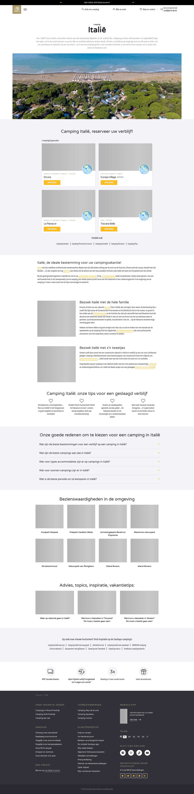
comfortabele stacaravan (87, 276)
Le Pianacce (50, 223)
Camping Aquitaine (86, 714)
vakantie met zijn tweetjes (145, 367)
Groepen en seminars (44, 752)
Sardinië (66, 271)
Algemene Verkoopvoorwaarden (91, 752)
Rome (39, 267)
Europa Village (108, 177)
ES (134, 737)
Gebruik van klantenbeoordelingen (92, 763)
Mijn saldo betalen (85, 748)
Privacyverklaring (85, 760)
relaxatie (152, 364)
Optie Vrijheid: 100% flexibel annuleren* (97, 2)
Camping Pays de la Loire (88, 710)
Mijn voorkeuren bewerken (89, 771)
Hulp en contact (84, 733)
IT (147, 737)
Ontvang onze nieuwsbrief (46, 733)
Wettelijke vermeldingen (87, 756)
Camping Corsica (85, 718)
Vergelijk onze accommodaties (48, 740)
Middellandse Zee (99, 313)
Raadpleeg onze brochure (46, 737)
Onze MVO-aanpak (44, 748)
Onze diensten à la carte (45, 756)
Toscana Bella (108, 223)
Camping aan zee (43, 718)
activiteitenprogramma (124, 330)
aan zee (107, 307)
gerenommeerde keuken (88, 359)
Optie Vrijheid (83, 767)
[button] (99, 444)
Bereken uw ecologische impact (91, 740)
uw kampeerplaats (108, 276)
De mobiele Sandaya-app (88, 744)
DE (143, 737)
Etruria (47, 177)
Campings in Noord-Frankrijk (48, 710)
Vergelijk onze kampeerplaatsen (49, 744)
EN (129, 737)
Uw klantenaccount (86, 737)
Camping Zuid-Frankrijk (45, 714)
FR (138, 737)
